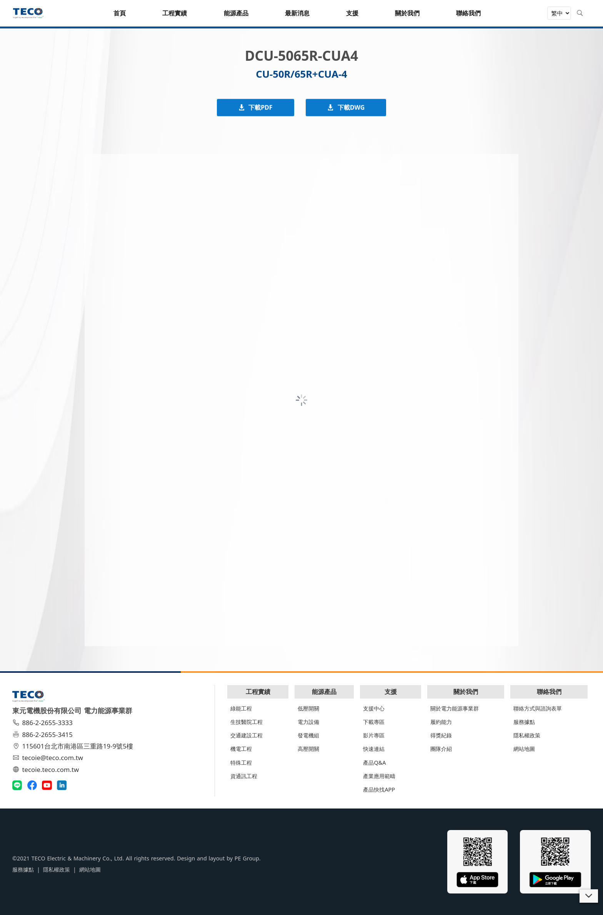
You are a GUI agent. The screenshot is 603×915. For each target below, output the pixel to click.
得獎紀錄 (441, 735)
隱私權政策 (526, 735)
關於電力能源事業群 (454, 708)
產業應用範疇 (379, 776)
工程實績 (258, 691)
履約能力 (441, 721)
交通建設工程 (246, 735)
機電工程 (241, 748)
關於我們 (465, 691)
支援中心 (374, 708)
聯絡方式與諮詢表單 (537, 708)
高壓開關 (308, 748)
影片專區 (374, 735)
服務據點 (524, 721)
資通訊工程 (243, 776)
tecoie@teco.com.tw (48, 757)
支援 (391, 691)
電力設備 (308, 721)
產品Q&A (374, 762)
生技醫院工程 (246, 721)
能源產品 (324, 691)
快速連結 (374, 748)
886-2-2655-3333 (43, 722)
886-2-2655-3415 (43, 734)
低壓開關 (308, 708)
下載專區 (374, 721)
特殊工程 (241, 762)
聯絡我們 (549, 691)
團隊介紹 (441, 748)
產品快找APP (379, 789)
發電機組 (308, 735)
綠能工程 (241, 708)
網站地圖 (524, 748)
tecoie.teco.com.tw (46, 769)
